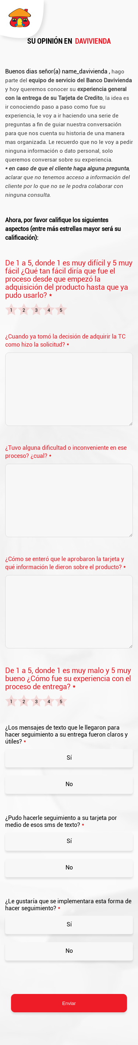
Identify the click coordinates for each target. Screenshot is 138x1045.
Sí (69, 757)
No (69, 784)
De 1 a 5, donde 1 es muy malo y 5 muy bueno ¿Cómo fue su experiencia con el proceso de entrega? (68, 678)
